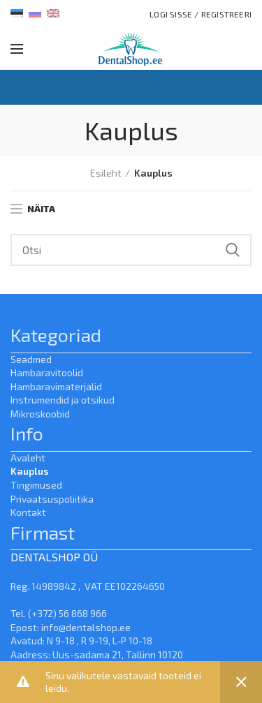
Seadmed (31, 359)
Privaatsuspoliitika (52, 499)
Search (232, 250)
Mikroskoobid (40, 414)
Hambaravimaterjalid (56, 386)
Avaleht (27, 458)
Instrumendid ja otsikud (62, 400)
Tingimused (36, 485)
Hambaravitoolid (46, 372)
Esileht (106, 173)
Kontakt (28, 512)
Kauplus (29, 471)
